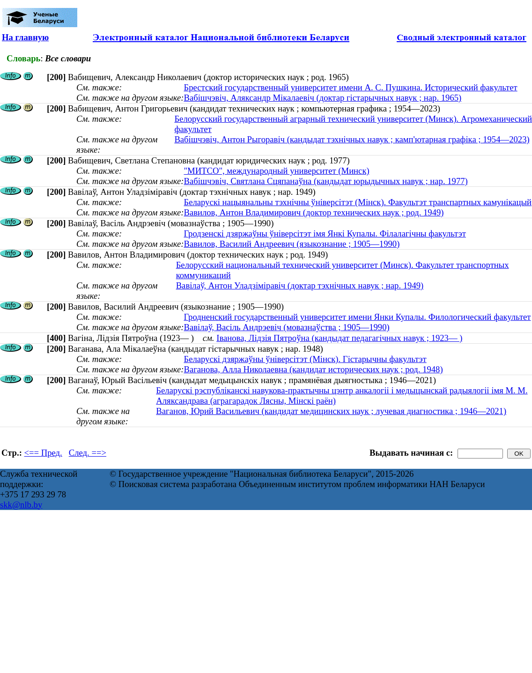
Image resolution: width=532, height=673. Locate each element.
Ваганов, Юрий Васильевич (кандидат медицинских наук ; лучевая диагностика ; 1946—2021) (331, 411)
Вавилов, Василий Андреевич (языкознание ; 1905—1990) (291, 244)
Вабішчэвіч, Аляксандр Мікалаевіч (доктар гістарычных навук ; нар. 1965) (322, 98)
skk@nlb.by (21, 505)
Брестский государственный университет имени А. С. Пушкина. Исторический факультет (350, 87)
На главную (25, 37)
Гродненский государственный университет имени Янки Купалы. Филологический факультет (357, 317)
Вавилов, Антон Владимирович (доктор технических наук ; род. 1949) (313, 212)
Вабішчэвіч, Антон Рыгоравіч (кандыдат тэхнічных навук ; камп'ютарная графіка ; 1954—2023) (351, 139)
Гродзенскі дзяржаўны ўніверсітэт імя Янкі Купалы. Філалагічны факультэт (325, 233)
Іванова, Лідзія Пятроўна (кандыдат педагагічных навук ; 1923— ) (339, 338)
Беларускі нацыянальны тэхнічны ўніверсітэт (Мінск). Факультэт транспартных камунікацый (358, 202)
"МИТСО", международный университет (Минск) (276, 171)
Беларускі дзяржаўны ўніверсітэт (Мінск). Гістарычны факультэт (305, 359)
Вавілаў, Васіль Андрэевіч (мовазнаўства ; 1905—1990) (286, 327)
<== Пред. (43, 453)
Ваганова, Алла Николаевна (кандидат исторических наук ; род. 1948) (313, 369)
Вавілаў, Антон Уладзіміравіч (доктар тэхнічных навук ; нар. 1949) (300, 285)
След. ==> (87, 453)
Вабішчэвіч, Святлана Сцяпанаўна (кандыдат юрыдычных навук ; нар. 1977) (325, 181)
